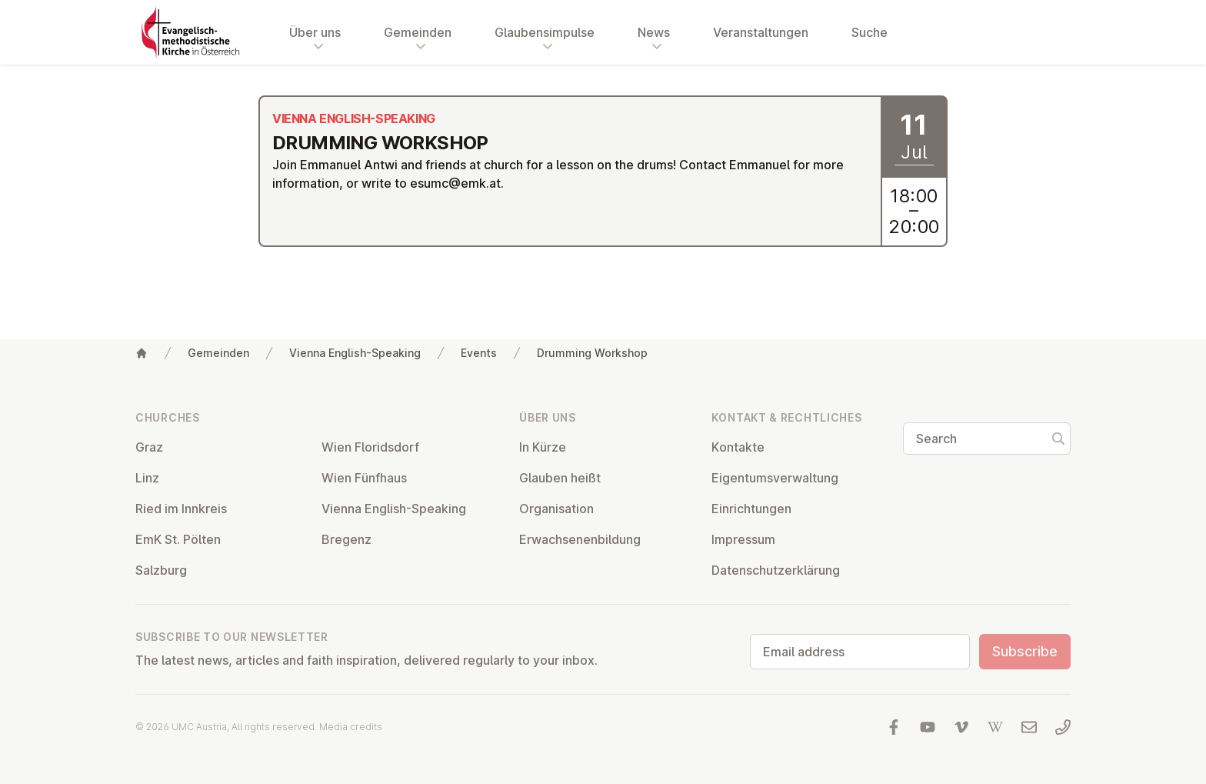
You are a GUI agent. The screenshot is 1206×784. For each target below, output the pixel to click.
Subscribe (1025, 651)
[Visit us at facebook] (893, 727)
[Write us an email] (1029, 727)
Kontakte (738, 447)
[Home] (141, 353)
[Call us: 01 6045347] (1063, 727)
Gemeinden (218, 352)
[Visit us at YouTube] (927, 727)
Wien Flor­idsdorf (370, 447)
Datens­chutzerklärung (775, 570)
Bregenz (346, 539)
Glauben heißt (560, 477)
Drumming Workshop (592, 352)
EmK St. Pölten (178, 539)
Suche (869, 32)
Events (479, 352)
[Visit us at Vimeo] (961, 727)
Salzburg (161, 570)
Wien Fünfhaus (364, 477)
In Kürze (542, 447)
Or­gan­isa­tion (556, 508)
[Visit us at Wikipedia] (995, 727)
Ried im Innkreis (181, 508)
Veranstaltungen (760, 32)
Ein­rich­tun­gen (751, 508)
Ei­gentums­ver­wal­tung (774, 477)
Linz (147, 477)
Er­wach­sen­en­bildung (580, 539)
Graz (149, 447)
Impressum (743, 539)
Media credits (350, 726)
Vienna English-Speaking (355, 352)
